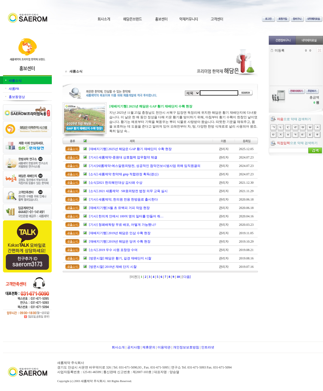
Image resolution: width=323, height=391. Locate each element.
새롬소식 (15, 80)
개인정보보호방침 (186, 347)
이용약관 (164, 347)
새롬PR (14, 89)
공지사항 (133, 347)
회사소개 (118, 347)
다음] (187, 277)
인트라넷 (207, 347)
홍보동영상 (17, 97)
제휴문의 (148, 347)
